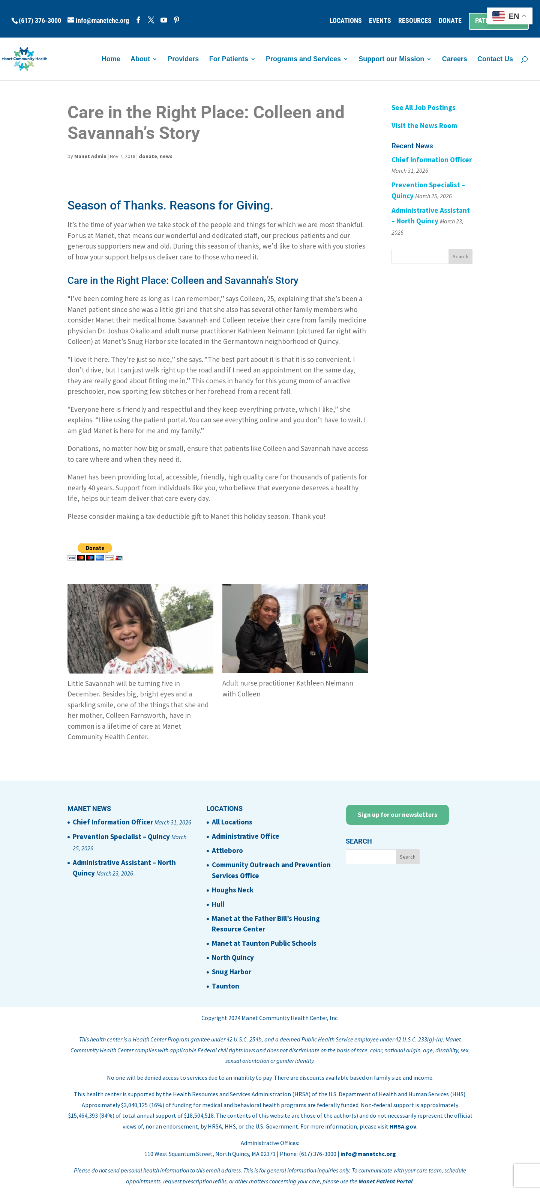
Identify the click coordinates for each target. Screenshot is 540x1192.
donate (148, 156)
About (140, 59)
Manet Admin (90, 156)
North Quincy (233, 957)
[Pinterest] (176, 20)
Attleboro (227, 850)
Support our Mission (391, 59)
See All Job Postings (424, 107)
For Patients (228, 59)
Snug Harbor (231, 971)
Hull (218, 904)
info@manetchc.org (368, 1153)
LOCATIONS (346, 20)
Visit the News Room (424, 125)
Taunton (225, 985)
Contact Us (495, 59)
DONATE (450, 20)
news (166, 156)
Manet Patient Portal (385, 1181)
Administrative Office (245, 836)
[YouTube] (163, 20)
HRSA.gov (403, 1126)
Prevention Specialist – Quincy (121, 836)
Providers (183, 59)
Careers (454, 59)
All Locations (232, 821)
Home (111, 59)
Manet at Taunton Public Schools (264, 943)
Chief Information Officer (432, 159)
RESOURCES (415, 20)
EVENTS (380, 20)
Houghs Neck (233, 889)
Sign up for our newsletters (397, 815)
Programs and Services (303, 59)
